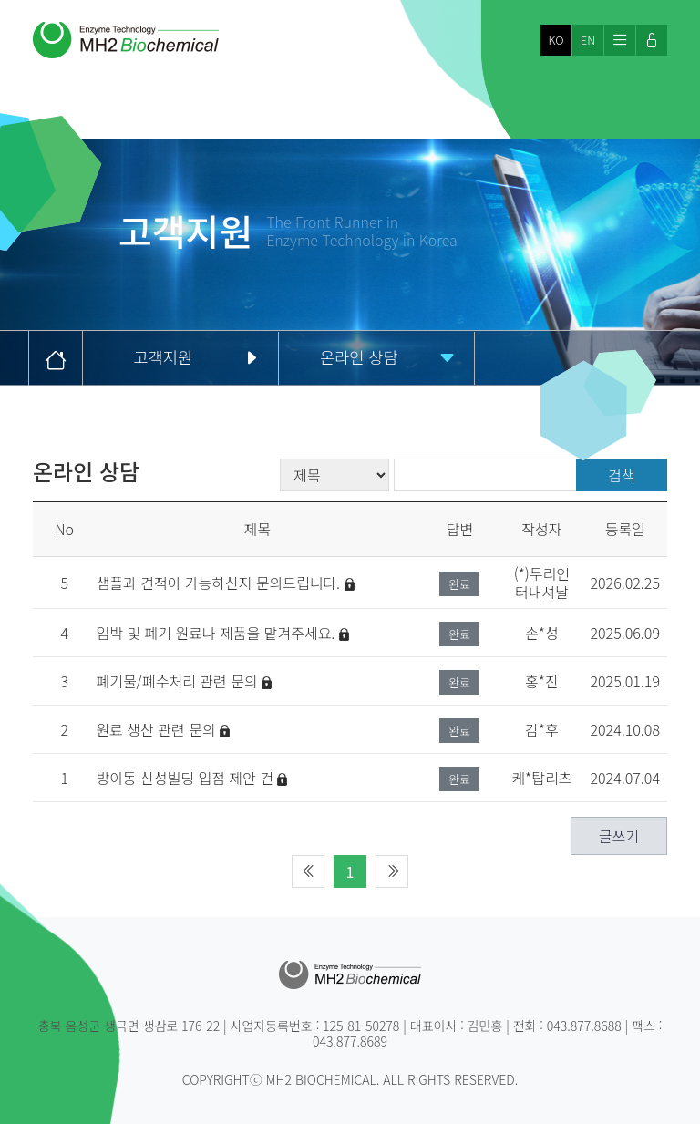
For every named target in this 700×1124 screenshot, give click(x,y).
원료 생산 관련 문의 (163, 729)
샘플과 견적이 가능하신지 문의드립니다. (225, 582)
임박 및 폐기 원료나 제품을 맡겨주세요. (222, 633)
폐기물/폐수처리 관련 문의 (184, 681)
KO (555, 40)
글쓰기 (619, 836)
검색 (621, 475)
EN (588, 40)
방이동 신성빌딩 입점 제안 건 (191, 777)
